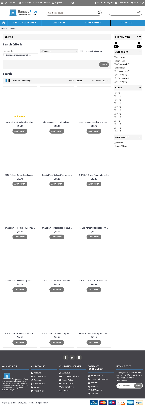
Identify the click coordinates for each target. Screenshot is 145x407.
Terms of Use (66, 383)
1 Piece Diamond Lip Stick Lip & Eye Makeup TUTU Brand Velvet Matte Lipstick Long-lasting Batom (57, 122)
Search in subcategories (92, 51)
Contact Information (98, 379)
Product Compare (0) (22, 81)
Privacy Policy (66, 380)
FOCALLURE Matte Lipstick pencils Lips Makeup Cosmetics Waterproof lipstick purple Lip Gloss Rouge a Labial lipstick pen (57, 333)
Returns (35, 387)
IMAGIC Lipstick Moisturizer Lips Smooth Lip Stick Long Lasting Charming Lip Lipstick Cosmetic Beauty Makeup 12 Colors (20, 122)
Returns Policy (66, 387)
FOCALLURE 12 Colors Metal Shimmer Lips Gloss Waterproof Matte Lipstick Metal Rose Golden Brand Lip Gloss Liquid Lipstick (57, 281)
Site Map (93, 394)
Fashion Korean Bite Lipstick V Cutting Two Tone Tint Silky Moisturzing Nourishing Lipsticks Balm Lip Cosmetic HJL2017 (94, 228)
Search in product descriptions (18, 55)
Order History (37, 384)
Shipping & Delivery (69, 376)
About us (64, 373)
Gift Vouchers (95, 390)
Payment (64, 390)
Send (138, 386)
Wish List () (37, 391)
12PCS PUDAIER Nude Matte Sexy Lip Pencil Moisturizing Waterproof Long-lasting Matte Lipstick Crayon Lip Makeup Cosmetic (94, 122)
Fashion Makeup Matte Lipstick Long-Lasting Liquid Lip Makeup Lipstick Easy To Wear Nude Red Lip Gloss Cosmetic (20, 281)
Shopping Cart (38, 376)
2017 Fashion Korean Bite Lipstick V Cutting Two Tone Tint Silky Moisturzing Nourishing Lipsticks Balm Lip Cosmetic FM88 (20, 175)
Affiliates (93, 383)
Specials (93, 386)
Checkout (36, 380)
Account (36, 373)
